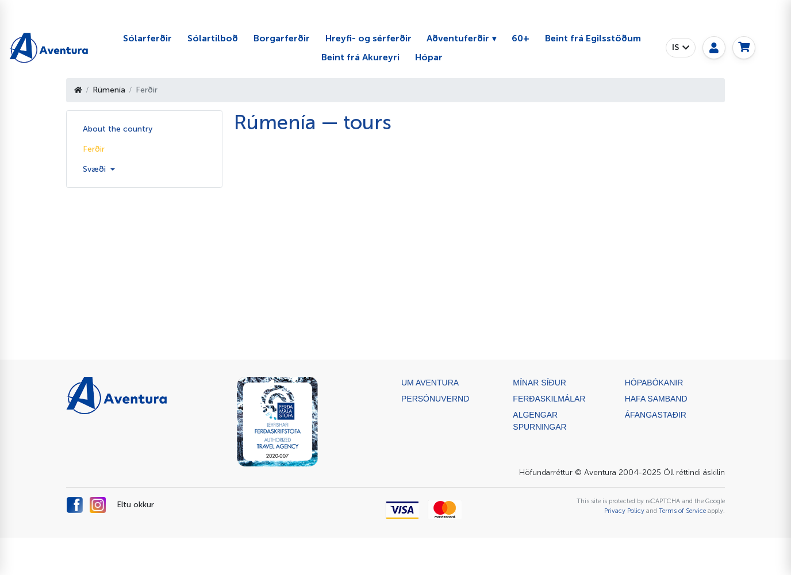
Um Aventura (430, 382)
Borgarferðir (282, 38)
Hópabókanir (654, 382)
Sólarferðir (147, 38)
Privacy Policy (624, 511)
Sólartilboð (212, 38)
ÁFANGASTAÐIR (655, 414)
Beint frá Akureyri (360, 57)
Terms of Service (682, 511)
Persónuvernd (435, 398)
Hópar (429, 57)
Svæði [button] (95, 169)
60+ (520, 38)
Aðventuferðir (458, 38)
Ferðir (94, 149)
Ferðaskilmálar (549, 398)
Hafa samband (656, 398)
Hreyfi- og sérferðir (368, 38)
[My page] (713, 47)
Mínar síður (539, 382)
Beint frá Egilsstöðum (593, 38)
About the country (117, 129)
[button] (681, 47)
